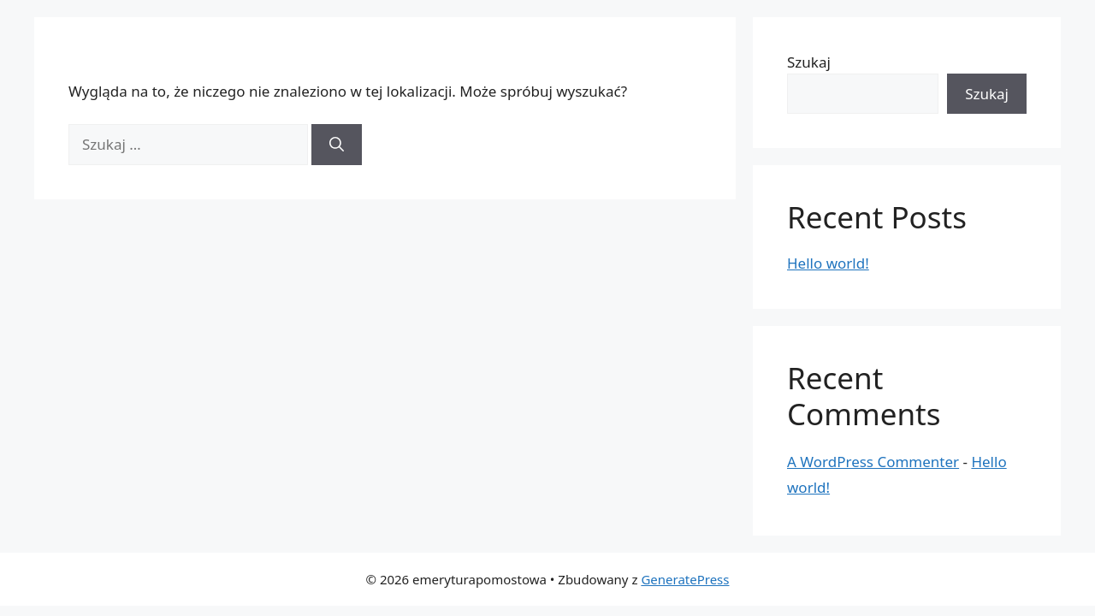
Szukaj (809, 62)
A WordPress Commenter (873, 461)
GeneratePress (685, 579)
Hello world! (828, 263)
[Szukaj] (336, 144)
